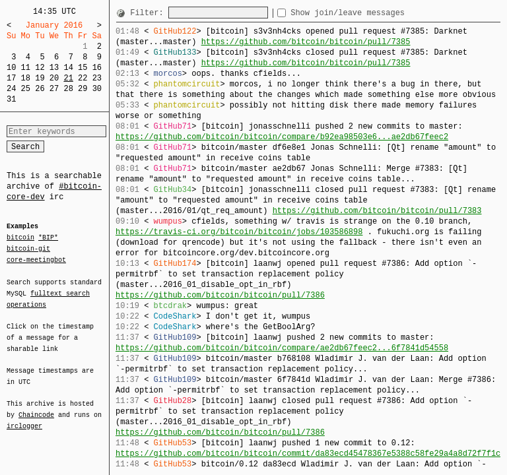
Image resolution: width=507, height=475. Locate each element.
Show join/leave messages (371, 12)
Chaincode (36, 407)
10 (11, 67)
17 (11, 78)
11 (25, 67)
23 (97, 78)
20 (54, 78)
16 (97, 67)
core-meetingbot (36, 259)
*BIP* (48, 238)
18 (25, 78)
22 (82, 78)
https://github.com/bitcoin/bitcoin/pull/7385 (306, 42)
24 (11, 88)
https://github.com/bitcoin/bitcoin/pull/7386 (220, 295)
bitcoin (20, 238)
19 (39, 78)
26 (39, 88)
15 (82, 67)
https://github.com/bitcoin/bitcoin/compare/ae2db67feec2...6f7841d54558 (282, 348)
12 (39, 67)
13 (54, 67)
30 (97, 88)
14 (68, 67)
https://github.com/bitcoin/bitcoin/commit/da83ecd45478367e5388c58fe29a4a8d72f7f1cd (310, 453)
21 (68, 78)
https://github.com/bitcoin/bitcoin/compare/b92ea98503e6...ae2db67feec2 (282, 136)
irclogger (24, 417)
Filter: (149, 12)
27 (54, 88)
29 (82, 88)
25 (25, 88)
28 (68, 88)
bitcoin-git (28, 248)
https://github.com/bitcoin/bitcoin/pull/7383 (377, 210)
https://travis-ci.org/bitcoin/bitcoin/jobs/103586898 (239, 232)
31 (11, 99)
